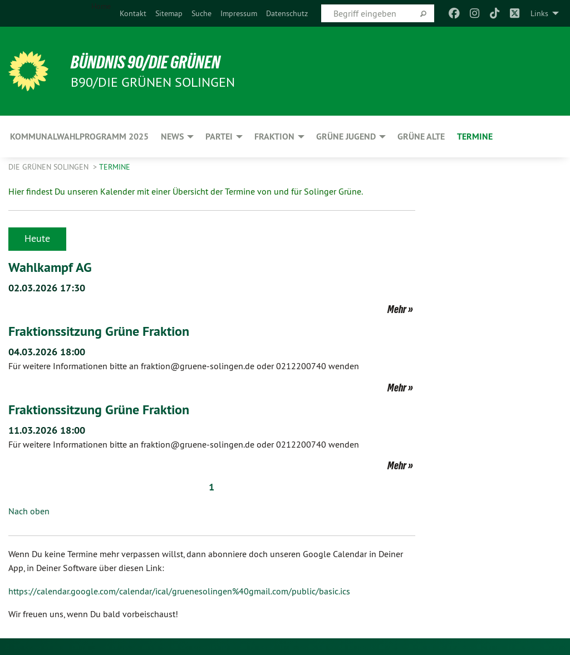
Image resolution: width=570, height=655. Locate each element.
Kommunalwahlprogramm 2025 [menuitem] (79, 136)
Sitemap (169, 13)
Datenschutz (287, 13)
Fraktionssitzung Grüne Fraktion (98, 331)
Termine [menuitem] (475, 136)
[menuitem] (133, 13)
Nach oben (29, 511)
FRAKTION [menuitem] (274, 136)
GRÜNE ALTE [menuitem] (421, 136)
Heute (37, 238)
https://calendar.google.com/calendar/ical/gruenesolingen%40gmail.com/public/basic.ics (179, 591)
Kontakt (133, 13)
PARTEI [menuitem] (219, 136)
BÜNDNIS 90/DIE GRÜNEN (145, 62)
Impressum (238, 13)
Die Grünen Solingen (49, 167)
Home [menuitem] (101, 6)
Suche (201, 13)
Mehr (396, 309)
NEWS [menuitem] (172, 136)
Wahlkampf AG (50, 267)
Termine (114, 167)
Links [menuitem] (539, 13)
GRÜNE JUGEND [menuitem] (346, 136)
